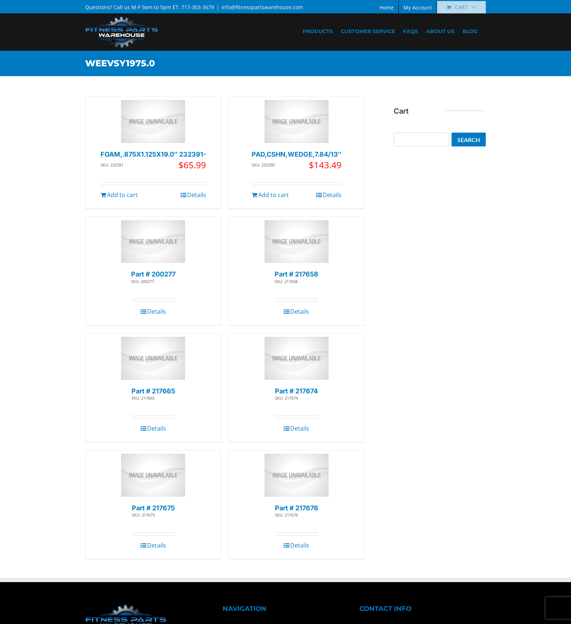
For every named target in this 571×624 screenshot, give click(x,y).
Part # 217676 (296, 508)
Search (468, 139)
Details (196, 195)
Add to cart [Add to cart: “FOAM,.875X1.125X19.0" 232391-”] (122, 195)
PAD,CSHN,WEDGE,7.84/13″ (297, 154)
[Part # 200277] (153, 241)
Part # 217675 (153, 508)
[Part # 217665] (153, 358)
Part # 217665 (153, 391)
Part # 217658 (296, 274)
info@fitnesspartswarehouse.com (262, 7)
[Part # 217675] (153, 475)
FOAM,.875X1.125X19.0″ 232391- (153, 154)
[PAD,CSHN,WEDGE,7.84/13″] (296, 121)
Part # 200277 (153, 274)
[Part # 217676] (296, 475)
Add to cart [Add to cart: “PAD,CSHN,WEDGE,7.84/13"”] (273, 195)
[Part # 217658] (296, 241)
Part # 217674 (296, 391)
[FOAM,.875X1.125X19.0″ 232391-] (153, 121)
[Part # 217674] (296, 358)
